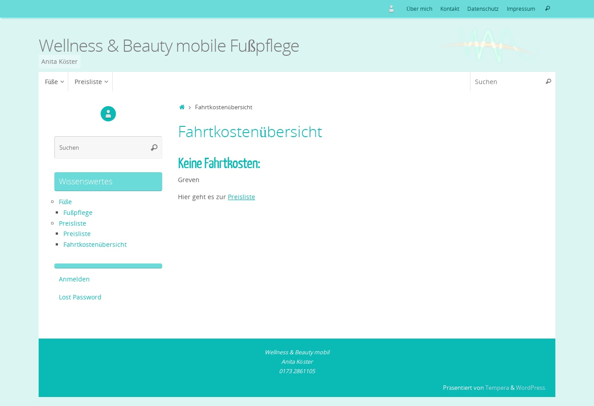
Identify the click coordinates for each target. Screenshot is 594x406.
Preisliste (241, 196)
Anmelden (74, 279)
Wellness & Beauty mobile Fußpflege (169, 45)
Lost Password (80, 297)
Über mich (419, 8)
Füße (65, 201)
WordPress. (531, 388)
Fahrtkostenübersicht (95, 244)
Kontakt (449, 8)
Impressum (521, 8)
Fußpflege (78, 212)
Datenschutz (483, 8)
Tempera (497, 388)
